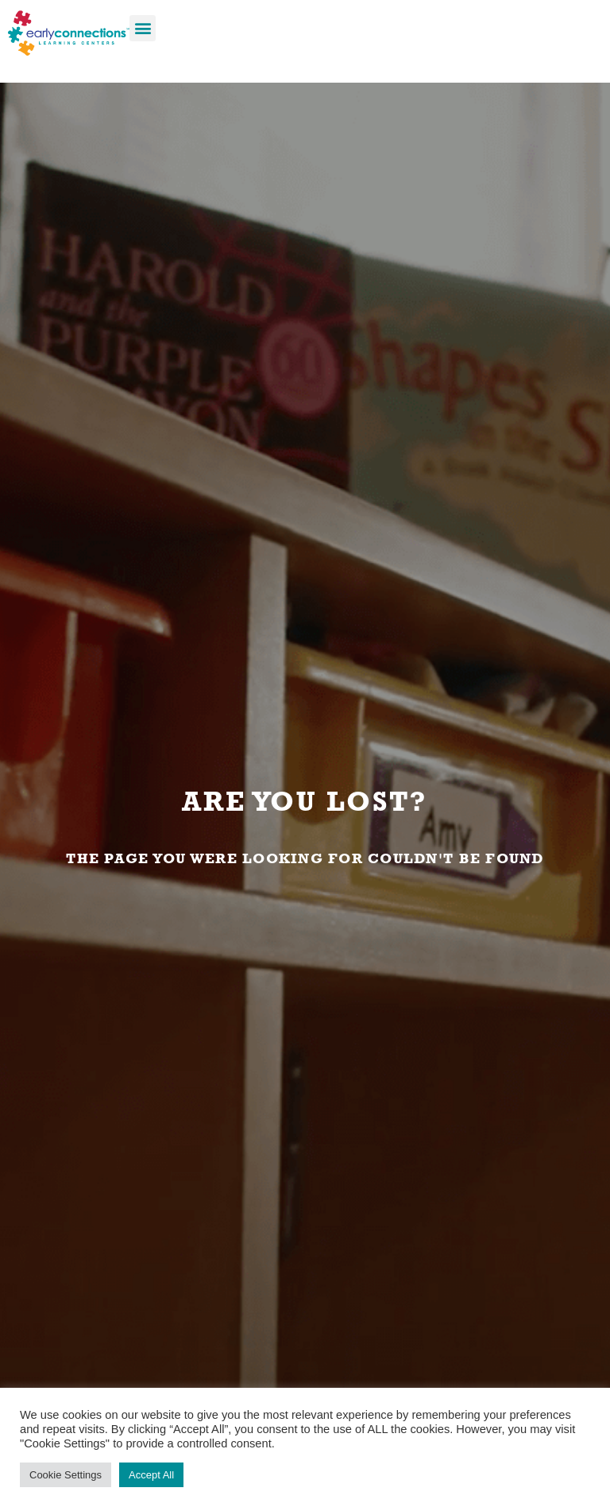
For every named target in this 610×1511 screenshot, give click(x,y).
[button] (142, 28)
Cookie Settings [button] (65, 1475)
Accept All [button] (151, 1475)
